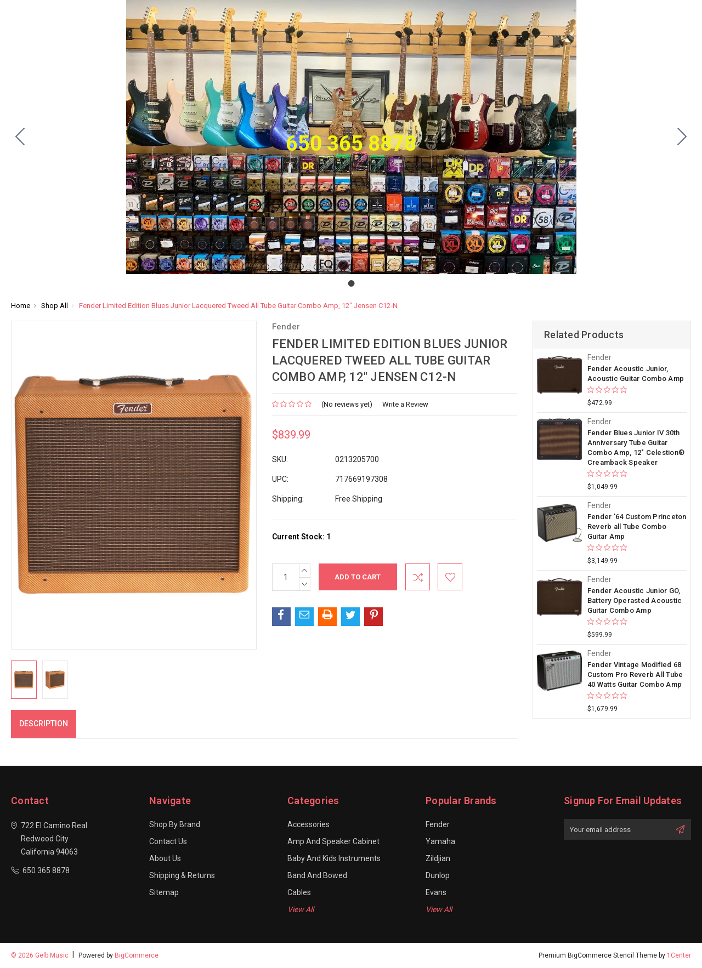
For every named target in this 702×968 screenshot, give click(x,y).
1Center (679, 955)
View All (300, 909)
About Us (165, 858)
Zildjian (438, 858)
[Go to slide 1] (20, 137)
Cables (299, 892)
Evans (436, 892)
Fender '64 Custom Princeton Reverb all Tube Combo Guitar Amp (637, 526)
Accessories (308, 824)
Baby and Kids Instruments (334, 858)
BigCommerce (136, 955)
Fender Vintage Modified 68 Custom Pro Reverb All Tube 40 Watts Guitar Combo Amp (635, 674)
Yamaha (440, 841)
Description (43, 723)
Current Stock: (301, 536)
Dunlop (438, 875)
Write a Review (405, 404)
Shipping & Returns (182, 875)
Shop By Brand (174, 824)
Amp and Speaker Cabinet (333, 841)
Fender (438, 824)
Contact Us (168, 841)
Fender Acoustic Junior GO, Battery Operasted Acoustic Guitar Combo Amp (634, 600)
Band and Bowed (317, 875)
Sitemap (164, 892)
